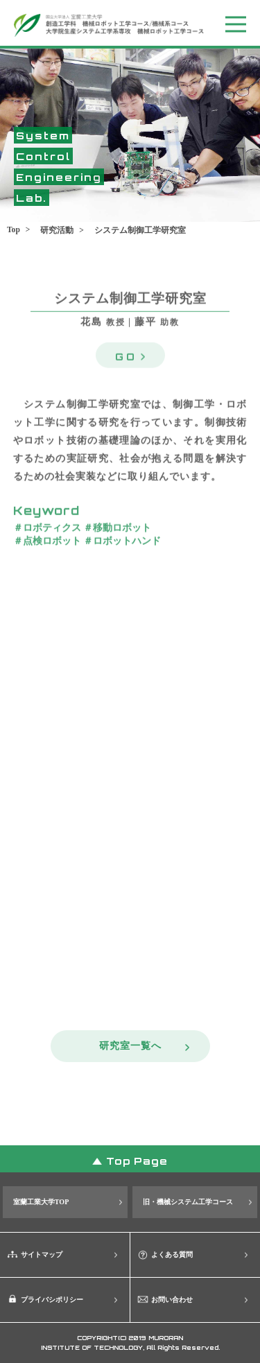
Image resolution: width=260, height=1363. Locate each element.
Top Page (137, 1160)
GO (126, 354)
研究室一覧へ (130, 1045)
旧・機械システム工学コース (188, 1202)
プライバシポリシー (52, 1299)
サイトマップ (41, 1254)
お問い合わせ (172, 1299)
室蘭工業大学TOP (41, 1202)
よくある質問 (172, 1254)
